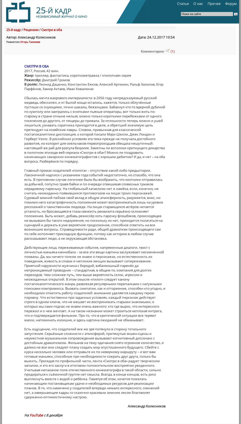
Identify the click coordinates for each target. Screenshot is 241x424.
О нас (198, 3)
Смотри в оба (51, 30)
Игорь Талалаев (30, 42)
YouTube (36, 415)
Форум (231, 3)
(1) (170, 51)
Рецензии (31, 30)
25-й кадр (13, 30)
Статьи (183, 3)
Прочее (214, 3)
